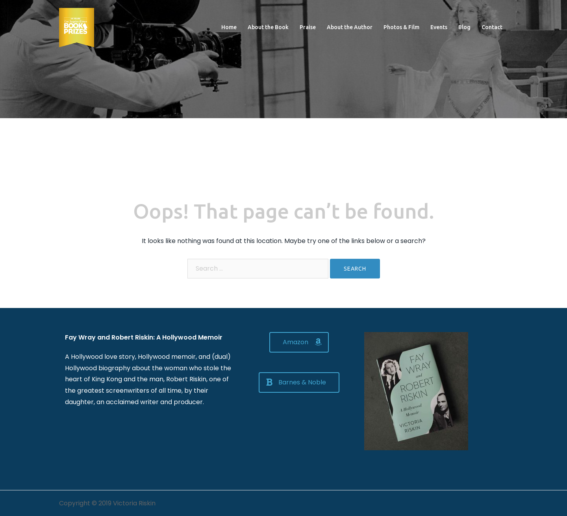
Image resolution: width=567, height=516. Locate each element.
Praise (308, 27)
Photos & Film (401, 27)
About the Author (349, 27)
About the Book (268, 27)
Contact (492, 27)
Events (438, 27)
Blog (464, 27)
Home (229, 27)
